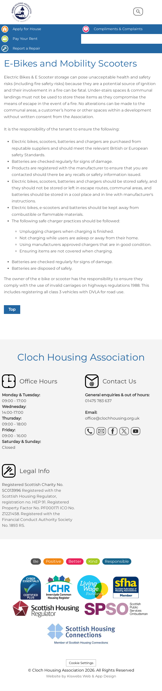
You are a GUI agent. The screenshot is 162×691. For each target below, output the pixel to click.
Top (12, 309)
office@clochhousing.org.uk (112, 418)
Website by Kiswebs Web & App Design (81, 676)
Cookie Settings (81, 663)
